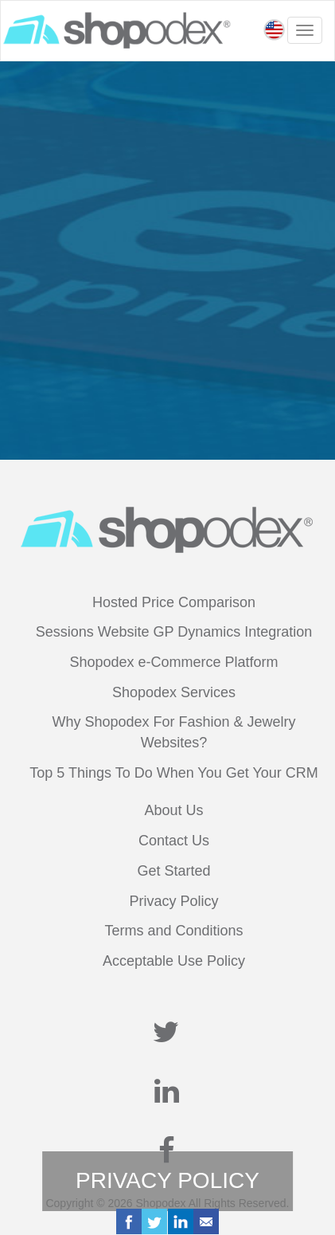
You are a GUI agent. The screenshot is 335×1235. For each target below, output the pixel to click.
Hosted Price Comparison (173, 602)
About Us (173, 810)
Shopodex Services (174, 692)
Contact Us (173, 841)
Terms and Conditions (173, 931)
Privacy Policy (173, 901)
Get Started (173, 871)
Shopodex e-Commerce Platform (173, 662)
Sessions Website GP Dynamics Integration (174, 632)
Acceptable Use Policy (174, 961)
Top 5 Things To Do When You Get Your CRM (173, 773)
